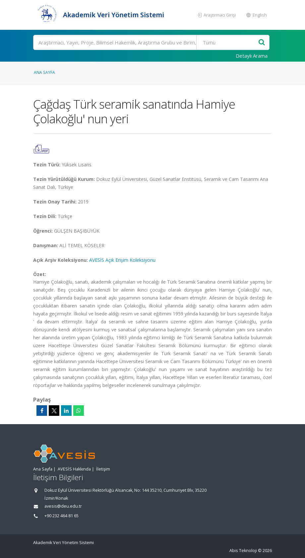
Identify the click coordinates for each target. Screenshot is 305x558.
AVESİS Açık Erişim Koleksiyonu (122, 260)
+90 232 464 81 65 (61, 516)
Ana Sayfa (44, 72)
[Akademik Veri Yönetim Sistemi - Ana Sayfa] (47, 15)
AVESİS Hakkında (74, 469)
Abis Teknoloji (243, 550)
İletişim (103, 469)
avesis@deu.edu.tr (63, 506)
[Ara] (151, 42)
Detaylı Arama (252, 55)
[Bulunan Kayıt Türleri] (228, 42)
